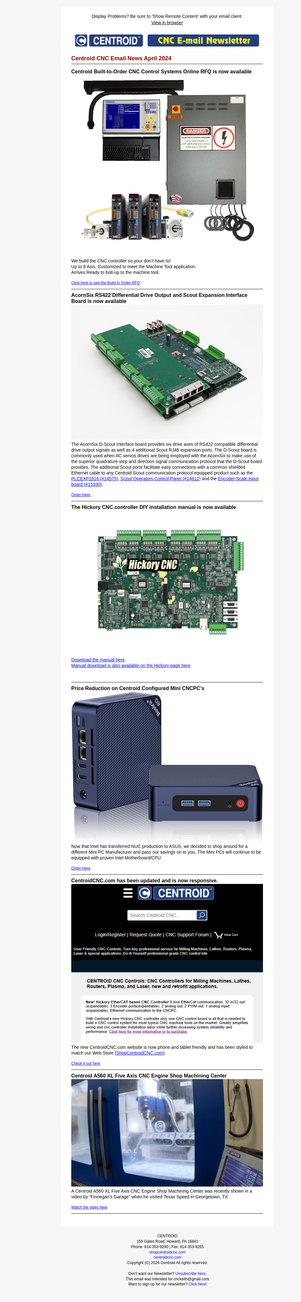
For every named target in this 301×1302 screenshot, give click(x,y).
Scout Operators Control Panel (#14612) (160, 478)
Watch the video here (89, 1207)
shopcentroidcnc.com (167, 1252)
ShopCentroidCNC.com (139, 1053)
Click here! (198, 1284)
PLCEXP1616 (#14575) (94, 478)
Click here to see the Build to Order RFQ (105, 283)
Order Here (80, 495)
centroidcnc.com (167, 1257)
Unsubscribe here (190, 1273)
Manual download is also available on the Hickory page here (130, 665)
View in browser (167, 22)
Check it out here (85, 1063)
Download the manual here (98, 659)
